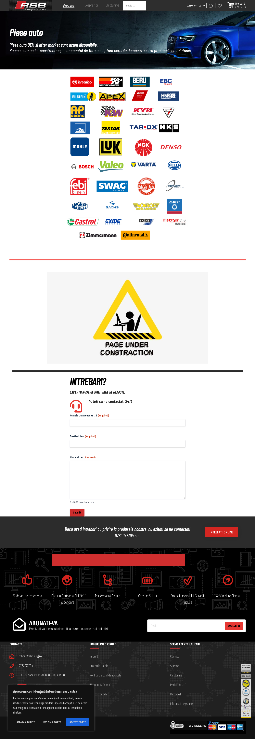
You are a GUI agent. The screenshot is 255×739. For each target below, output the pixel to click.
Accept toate (78, 722)
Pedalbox (175, 685)
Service (174, 666)
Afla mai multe (26, 722)
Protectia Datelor (99, 666)
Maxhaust (175, 694)
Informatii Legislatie (181, 704)
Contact (174, 656)
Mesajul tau (83, 457)
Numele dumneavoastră (89, 415)
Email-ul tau (83, 436)
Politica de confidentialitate (105, 675)
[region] (51, 708)
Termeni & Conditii (100, 685)
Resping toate (52, 722)
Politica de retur (99, 694)
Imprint (94, 656)
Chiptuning (176, 675)
